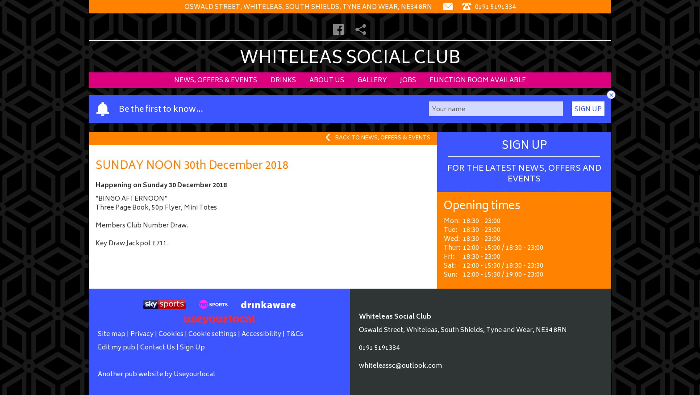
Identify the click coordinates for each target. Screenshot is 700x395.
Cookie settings (212, 334)
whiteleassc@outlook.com (400, 366)
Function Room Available (477, 80)
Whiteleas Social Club (350, 59)
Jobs (408, 80)
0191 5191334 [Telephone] (489, 7)
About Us (326, 80)
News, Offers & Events (215, 80)
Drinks (283, 80)
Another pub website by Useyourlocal (156, 374)
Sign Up (588, 109)
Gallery (372, 80)
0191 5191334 (379, 348)
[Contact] (448, 7)
